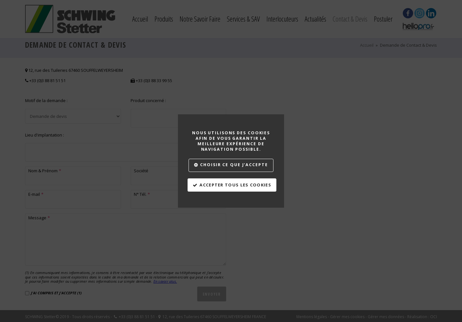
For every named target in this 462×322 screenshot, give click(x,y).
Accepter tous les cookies (235, 185)
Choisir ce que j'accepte (234, 164)
